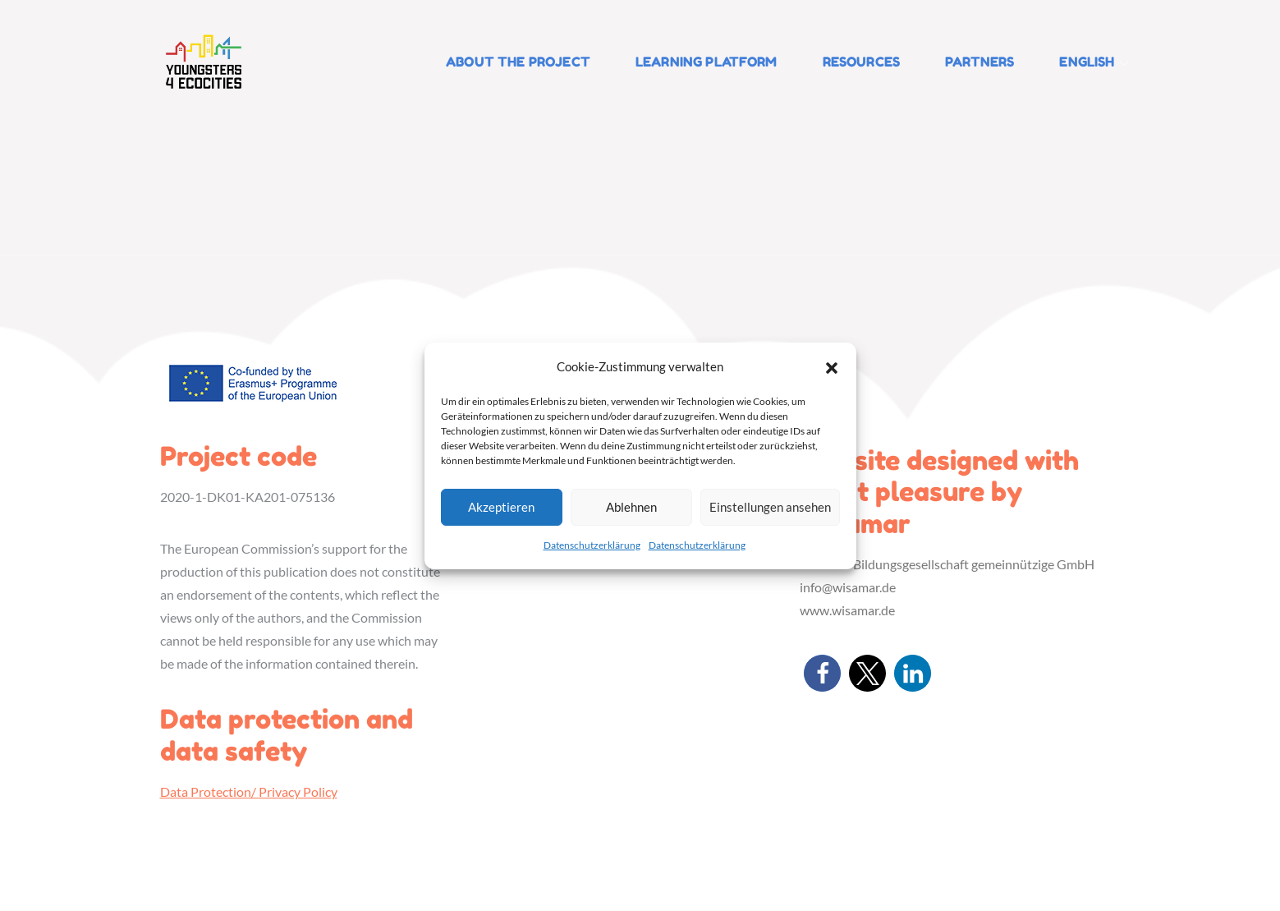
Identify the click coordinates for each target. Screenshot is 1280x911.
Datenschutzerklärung (592, 545)
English (1093, 61)
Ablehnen (631, 506)
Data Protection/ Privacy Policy (248, 791)
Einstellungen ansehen (770, 506)
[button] (832, 366)
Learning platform (706, 61)
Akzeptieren (501, 506)
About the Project (518, 61)
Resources (861, 61)
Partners (979, 61)
